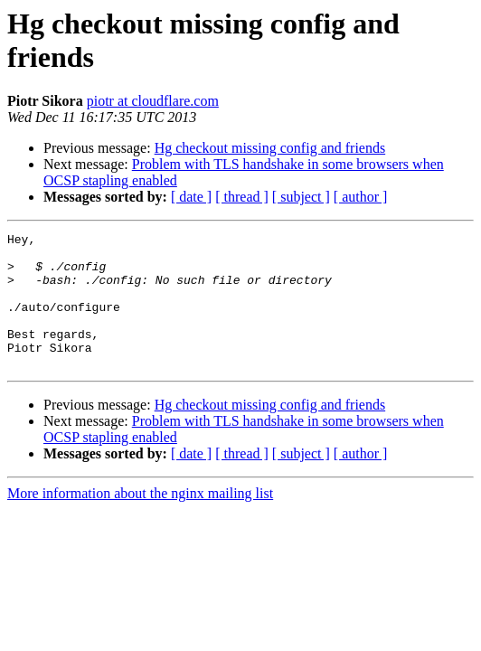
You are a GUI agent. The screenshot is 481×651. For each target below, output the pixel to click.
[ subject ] (301, 196)
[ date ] (191, 196)
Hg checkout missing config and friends (270, 148)
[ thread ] (242, 196)
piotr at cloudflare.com (153, 100)
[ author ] (361, 196)
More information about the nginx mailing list (140, 520)
